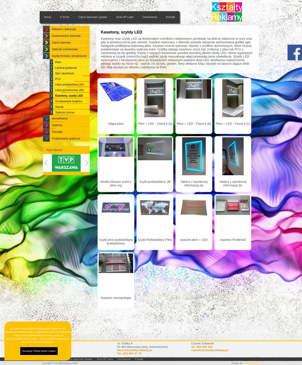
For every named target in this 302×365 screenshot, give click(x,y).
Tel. (129, 353)
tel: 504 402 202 (201, 346)
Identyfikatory (60, 129)
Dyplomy (57, 136)
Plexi (58, 73)
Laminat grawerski (66, 78)
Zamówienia (150, 17)
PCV (58, 90)
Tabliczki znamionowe (65, 60)
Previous (45, 173)
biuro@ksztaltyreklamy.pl (134, 350)
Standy (59, 117)
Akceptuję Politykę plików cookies (39, 351)
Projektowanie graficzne (66, 149)
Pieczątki (57, 142)
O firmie (64, 17)
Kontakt (170, 17)
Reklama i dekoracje (64, 40)
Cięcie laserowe (61, 53)
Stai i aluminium (64, 84)
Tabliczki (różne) (65, 123)
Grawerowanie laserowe (66, 46)
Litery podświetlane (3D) (69, 95)
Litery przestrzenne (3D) (69, 101)
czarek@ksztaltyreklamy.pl (209, 350)
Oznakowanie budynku (68, 112)
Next (87, 173)
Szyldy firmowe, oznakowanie (69, 67)
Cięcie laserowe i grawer (93, 17)
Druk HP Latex (125, 17)
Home (47, 17)
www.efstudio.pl (251, 363)
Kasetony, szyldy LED (69, 106)
